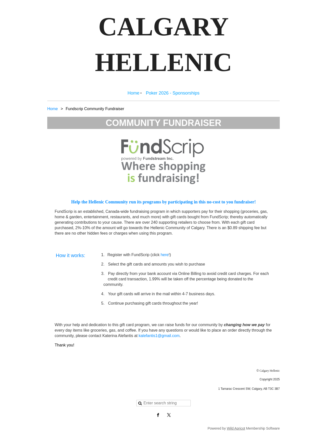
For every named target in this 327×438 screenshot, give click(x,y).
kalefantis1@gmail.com (159, 336)
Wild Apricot (236, 428)
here (164, 255)
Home (52, 109)
